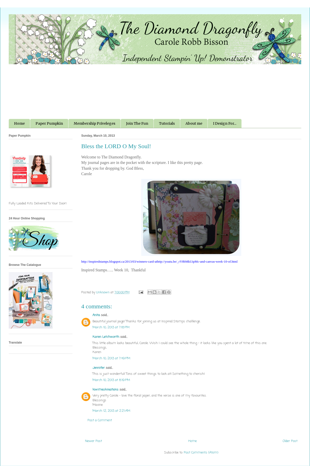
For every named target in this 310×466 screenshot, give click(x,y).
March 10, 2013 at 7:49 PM (111, 358)
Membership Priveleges (94, 123)
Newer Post (93, 441)
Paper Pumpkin (49, 123)
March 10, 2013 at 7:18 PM (111, 327)
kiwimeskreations (105, 389)
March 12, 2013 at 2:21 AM (111, 411)
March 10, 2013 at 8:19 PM (111, 380)
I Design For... (224, 123)
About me (194, 123)
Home (19, 123)
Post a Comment (100, 420)
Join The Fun (137, 123)
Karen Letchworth (105, 337)
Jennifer (98, 368)
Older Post (290, 441)
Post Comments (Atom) (201, 452)
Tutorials (167, 123)
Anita (96, 315)
